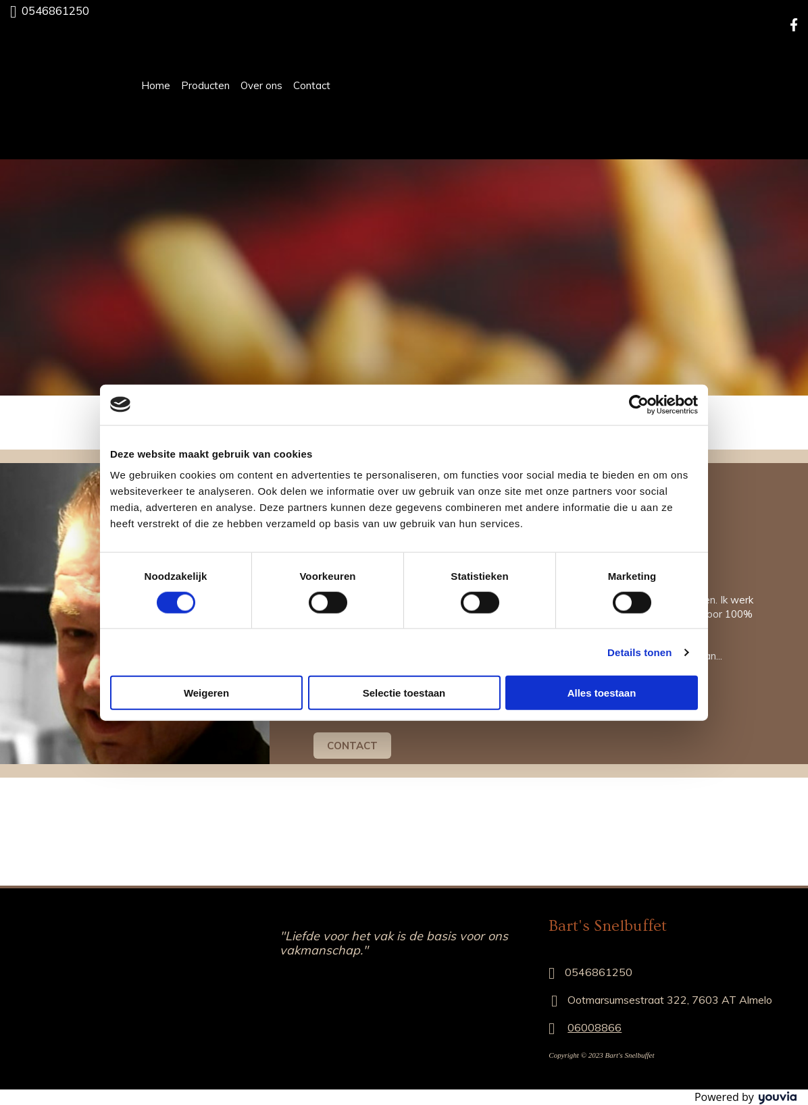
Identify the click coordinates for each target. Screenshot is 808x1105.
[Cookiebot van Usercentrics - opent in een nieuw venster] (639, 404)
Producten (205, 85)
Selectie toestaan (404, 693)
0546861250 (55, 10)
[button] (352, 745)
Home (155, 85)
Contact (311, 85)
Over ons (261, 85)
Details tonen (639, 651)
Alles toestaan (601, 693)
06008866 (594, 1027)
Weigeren (206, 693)
